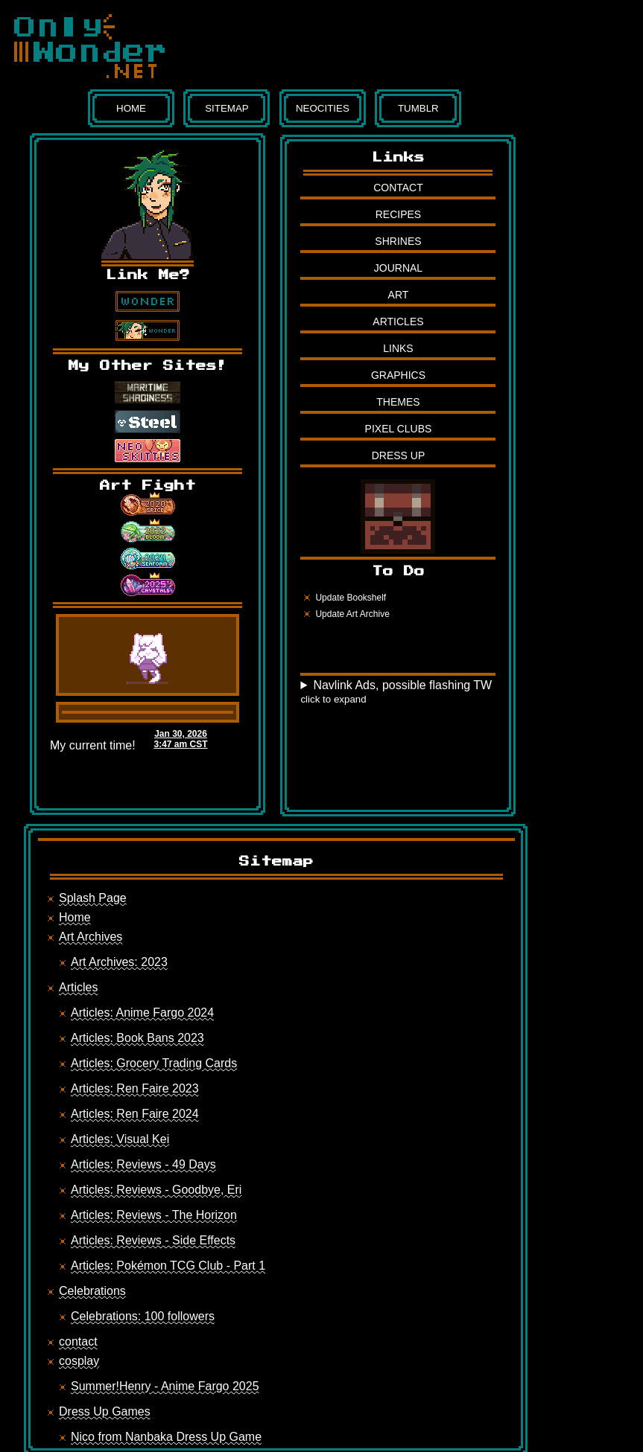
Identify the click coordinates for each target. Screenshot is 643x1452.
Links (398, 348)
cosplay (79, 1361)
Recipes (398, 214)
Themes (397, 402)
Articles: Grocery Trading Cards (154, 1063)
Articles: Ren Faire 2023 (135, 1088)
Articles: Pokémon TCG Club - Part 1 (168, 1265)
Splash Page (93, 898)
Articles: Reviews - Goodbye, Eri (156, 1189)
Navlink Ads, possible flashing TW (396, 692)
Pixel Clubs (398, 429)
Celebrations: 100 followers (143, 1316)
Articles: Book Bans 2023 (137, 1038)
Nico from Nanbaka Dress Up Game (166, 1436)
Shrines (398, 241)
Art (398, 295)
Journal (398, 268)
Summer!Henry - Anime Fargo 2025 (165, 1386)
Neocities (322, 108)
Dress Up (398, 455)
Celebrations (92, 1291)
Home (131, 108)
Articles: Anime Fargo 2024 (142, 1012)
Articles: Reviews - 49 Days (143, 1164)
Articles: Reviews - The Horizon (154, 1215)
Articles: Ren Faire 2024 (135, 1113)
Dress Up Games (105, 1411)
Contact (398, 188)
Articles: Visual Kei (120, 1139)
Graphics (398, 375)
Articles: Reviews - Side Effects (153, 1240)
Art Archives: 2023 (119, 962)
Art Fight (148, 486)
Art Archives (90, 936)
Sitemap (227, 108)
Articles (398, 321)
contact (78, 1341)
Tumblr (418, 108)
